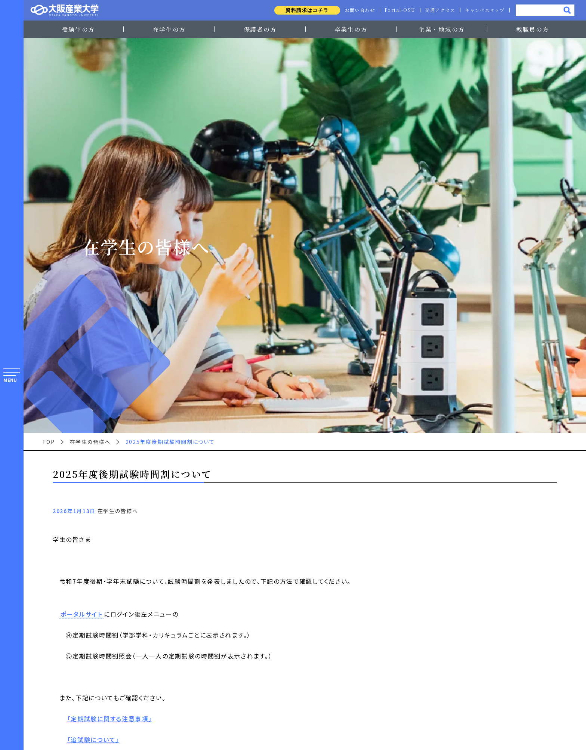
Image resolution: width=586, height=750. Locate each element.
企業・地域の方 (442, 29)
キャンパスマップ (484, 10)
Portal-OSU (398, 10)
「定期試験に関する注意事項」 (109, 719)
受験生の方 (78, 29)
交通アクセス (439, 10)
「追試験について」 (93, 740)
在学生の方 (169, 29)
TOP (48, 441)
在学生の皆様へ (90, 441)
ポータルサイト (82, 614)
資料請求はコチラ (304, 10)
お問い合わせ (357, 10)
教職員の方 (532, 29)
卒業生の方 (350, 29)
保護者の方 (260, 29)
